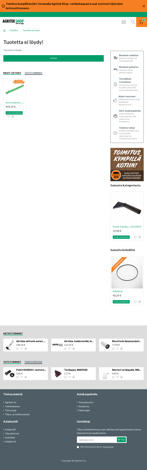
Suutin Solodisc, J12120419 (127, 226)
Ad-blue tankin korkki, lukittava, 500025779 (79, 341)
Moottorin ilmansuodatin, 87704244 (127, 341)
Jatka (53, 58)
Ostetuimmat (33, 73)
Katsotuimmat (13, 333)
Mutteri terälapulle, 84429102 (127, 369)
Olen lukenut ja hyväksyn (95, 447)
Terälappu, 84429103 (75, 369)
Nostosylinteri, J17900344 (15, 102)
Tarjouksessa (33, 362)
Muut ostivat (12, 73)
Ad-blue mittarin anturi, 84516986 (31, 341)
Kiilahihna (118, 291)
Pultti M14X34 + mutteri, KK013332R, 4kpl (31, 369)
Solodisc (14, 30)
